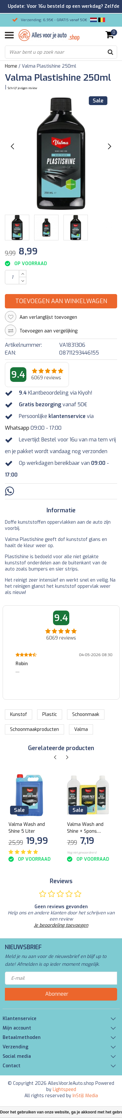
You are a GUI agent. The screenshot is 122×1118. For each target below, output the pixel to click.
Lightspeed (64, 1089)
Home (11, 66)
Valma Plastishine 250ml (49, 66)
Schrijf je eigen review (22, 88)
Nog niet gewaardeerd (81, 853)
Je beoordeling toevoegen (61, 925)
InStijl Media (85, 1096)
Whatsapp (17, 427)
